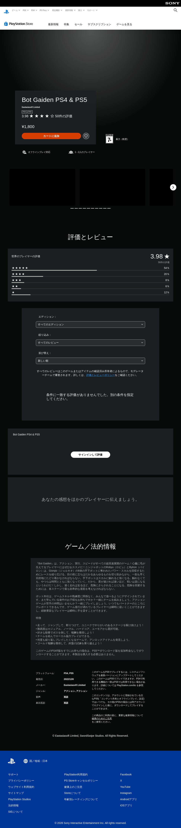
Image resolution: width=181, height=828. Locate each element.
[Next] (173, 184)
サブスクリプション (99, 20)
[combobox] (90, 321)
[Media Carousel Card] (42, 183)
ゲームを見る (124, 20)
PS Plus (43, 10)
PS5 (24, 10)
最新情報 (69, 10)
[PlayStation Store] (19, 20)
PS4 (33, 10)
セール (78, 20)
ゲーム (14, 10)
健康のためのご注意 (102, 715)
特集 (66, 20)
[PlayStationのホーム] (6, 10)
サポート (91, 10)
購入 (80, 10)
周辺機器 (56, 10)
